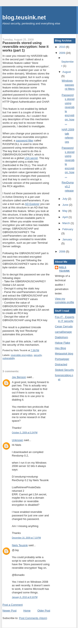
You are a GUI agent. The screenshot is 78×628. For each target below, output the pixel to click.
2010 (62, 46)
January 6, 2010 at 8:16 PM (24, 597)
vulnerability (8, 358)
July (65, 198)
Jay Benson (19, 377)
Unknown (17, 440)
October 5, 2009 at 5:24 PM (24, 432)
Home (27, 610)
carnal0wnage (63, 331)
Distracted (61, 364)
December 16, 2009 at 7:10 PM (26, 538)
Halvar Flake (62, 342)
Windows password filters (68, 84)
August (66, 71)
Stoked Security (64, 369)
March (66, 223)
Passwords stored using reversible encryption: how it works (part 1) (25, 46)
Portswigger (62, 359)
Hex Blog (60, 348)
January (67, 239)
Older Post (43, 610)
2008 (62, 251)
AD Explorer (32, 204)
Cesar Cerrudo (64, 326)
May (65, 210)
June (65, 204)
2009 (62, 52)
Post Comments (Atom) (33, 618)
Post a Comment (12, 604)
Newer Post (9, 610)
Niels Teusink (20, 545)
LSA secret (31, 158)
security (38, 355)
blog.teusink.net (24, 17)
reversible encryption (21, 355)
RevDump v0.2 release (68, 186)
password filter (24, 140)
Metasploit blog (64, 353)
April (65, 217)
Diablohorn (61, 337)
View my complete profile (64, 300)
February (67, 229)
